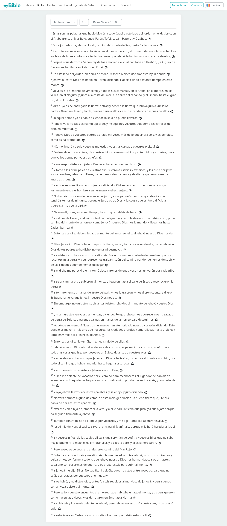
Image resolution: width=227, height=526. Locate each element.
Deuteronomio (63, 22)
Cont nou (196, 5)
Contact (126, 5)
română (213, 5)
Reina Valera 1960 (105, 22)
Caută (51, 5)
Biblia (40, 5)
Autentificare (179, 5)
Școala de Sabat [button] (85, 5)
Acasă (30, 5)
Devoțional (65, 5)
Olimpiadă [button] (108, 5)
